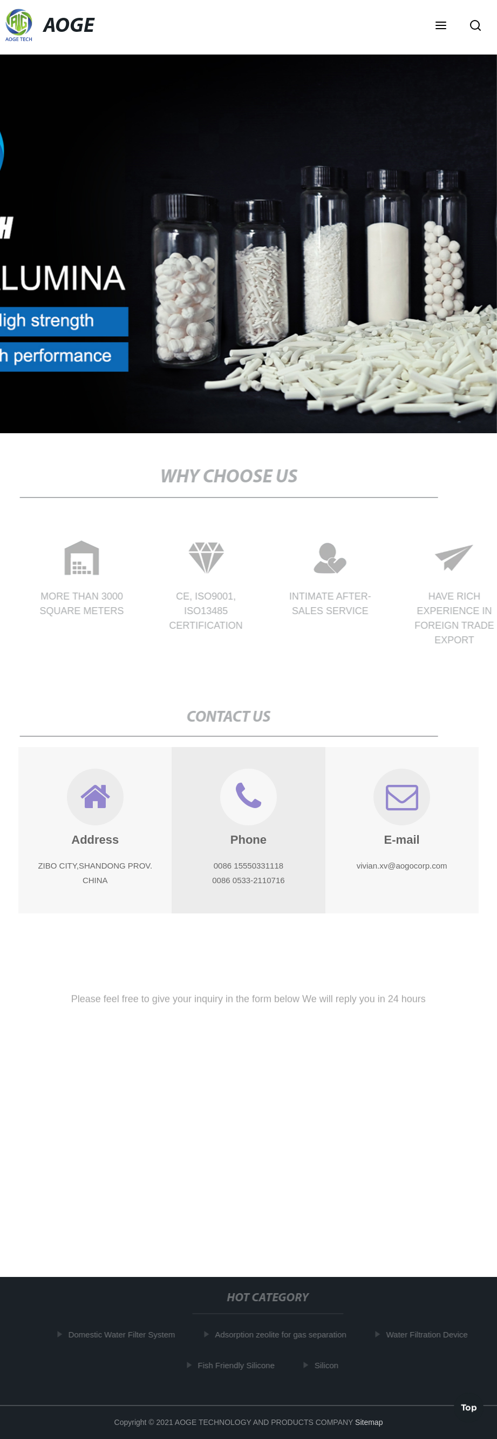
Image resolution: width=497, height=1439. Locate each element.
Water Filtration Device (428, 1334)
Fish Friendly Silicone (238, 1365)
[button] (441, 26)
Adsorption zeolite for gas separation (282, 1334)
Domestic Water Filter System (123, 1334)
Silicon (328, 1365)
